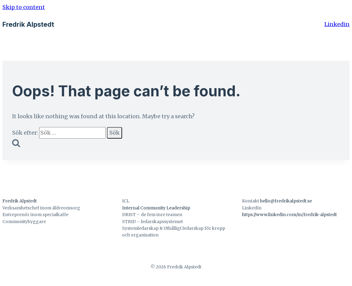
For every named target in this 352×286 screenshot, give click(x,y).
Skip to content (23, 7)
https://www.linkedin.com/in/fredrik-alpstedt (289, 214)
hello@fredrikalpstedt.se (286, 201)
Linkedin (337, 24)
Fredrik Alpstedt (19, 201)
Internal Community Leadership (156, 208)
